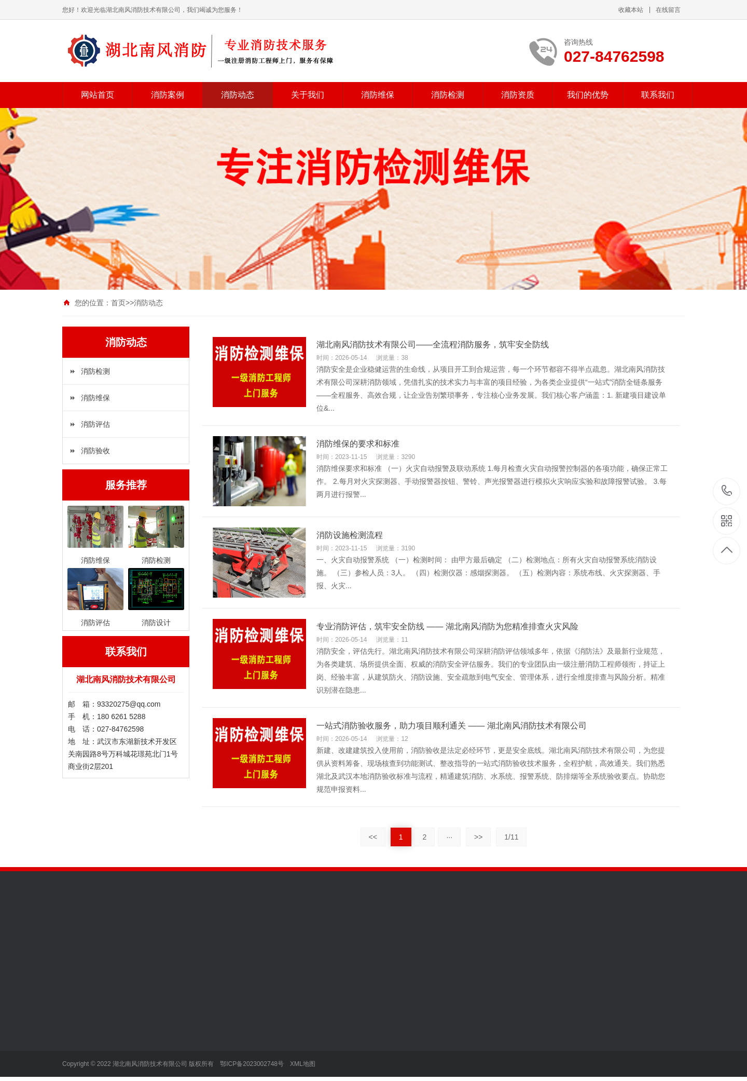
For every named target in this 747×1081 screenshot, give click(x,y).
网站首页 (97, 94)
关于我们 (307, 94)
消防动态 (237, 94)
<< (373, 837)
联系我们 (657, 94)
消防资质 (517, 94)
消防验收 (95, 451)
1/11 (511, 837)
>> (478, 837)
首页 (118, 303)
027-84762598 (727, 491)
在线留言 (668, 9)
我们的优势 (587, 94)
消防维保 (377, 94)
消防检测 (447, 94)
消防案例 (167, 94)
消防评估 (95, 424)
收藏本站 (630, 9)
